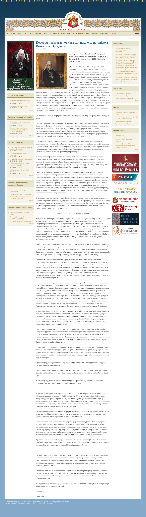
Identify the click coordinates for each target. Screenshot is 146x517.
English (138, 33)
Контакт (114, 33)
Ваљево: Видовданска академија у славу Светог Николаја (126, 117)
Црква (21, 33)
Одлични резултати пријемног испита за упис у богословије (20, 101)
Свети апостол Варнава (123, 93)
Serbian (136, 33)
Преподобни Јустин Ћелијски (125, 98)
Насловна (12, 33)
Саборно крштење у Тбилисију (20, 194)
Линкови (104, 33)
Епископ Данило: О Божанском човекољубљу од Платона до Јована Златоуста (126, 145)
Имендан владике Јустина (19, 106)
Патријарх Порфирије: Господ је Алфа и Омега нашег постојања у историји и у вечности (126, 79)
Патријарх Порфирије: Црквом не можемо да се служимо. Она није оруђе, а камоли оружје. (126, 55)
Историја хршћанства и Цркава (20, 221)
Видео (87, 33)
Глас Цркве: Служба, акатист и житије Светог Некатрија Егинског (125, 139)
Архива (95, 33)
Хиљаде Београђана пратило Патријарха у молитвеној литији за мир (126, 73)
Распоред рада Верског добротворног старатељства (124, 122)
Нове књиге (40, 496)
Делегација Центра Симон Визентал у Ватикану (19, 217)
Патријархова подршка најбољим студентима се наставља (123, 49)
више (31, 110)
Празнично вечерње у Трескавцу (21, 159)
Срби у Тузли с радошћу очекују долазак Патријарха (21, 148)
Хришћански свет (61, 33)
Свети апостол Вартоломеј (124, 96)
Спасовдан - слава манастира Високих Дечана (20, 122)
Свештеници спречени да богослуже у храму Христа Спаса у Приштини (19, 129)
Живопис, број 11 (121, 135)
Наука (28, 33)
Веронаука (37, 33)
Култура (47, 33)
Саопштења (77, 33)
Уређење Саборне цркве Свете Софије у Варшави (20, 197)
